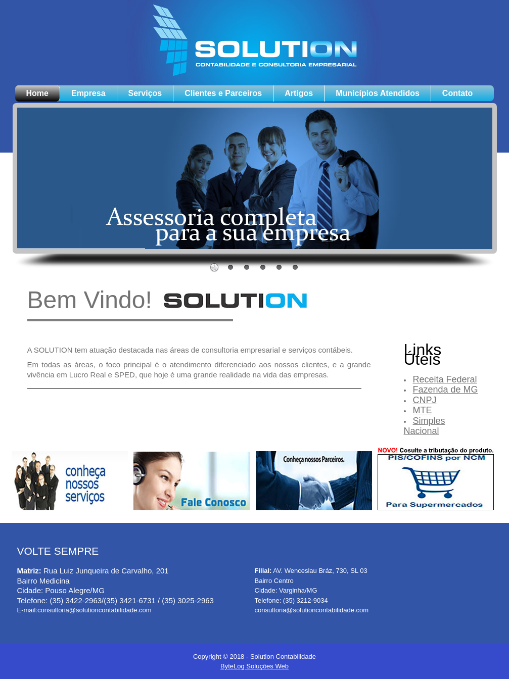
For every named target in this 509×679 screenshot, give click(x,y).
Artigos (299, 93)
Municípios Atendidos (378, 93)
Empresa (88, 93)
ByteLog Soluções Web (254, 666)
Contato (457, 93)
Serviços (145, 93)
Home (37, 93)
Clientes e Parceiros (223, 93)
